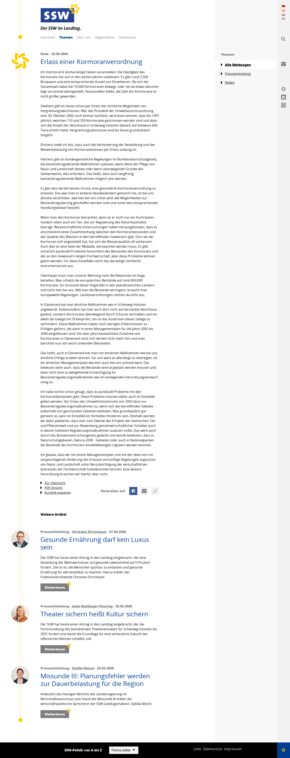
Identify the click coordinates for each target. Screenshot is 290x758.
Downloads (127, 37)
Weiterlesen (57, 586)
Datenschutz (212, 749)
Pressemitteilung (236, 73)
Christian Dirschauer (89, 532)
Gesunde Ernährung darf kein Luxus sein (94, 543)
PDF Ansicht (51, 488)
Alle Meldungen (236, 64)
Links (197, 749)
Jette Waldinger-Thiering (92, 606)
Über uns (84, 37)
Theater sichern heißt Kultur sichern (94, 614)
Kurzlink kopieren (55, 492)
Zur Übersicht (52, 483)
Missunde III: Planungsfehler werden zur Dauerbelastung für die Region (95, 680)
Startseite (47, 37)
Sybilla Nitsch (83, 668)
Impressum (233, 749)
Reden (228, 82)
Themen (66, 37)
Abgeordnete (105, 37)
